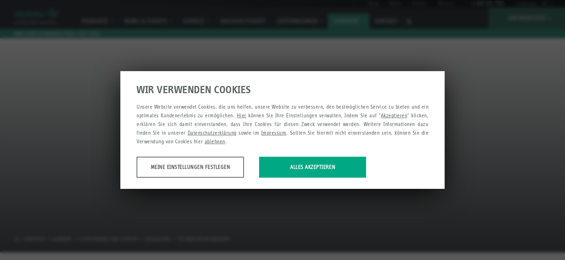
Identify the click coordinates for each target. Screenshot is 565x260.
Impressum (273, 133)
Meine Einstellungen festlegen (193, 167)
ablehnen (215, 142)
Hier (241, 116)
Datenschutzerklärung (212, 133)
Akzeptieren (394, 116)
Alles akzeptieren (323, 167)
